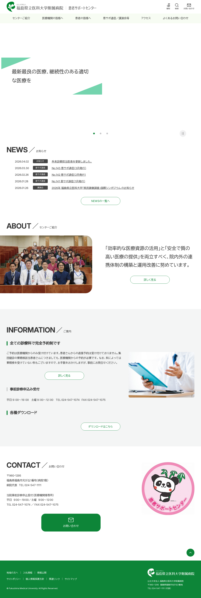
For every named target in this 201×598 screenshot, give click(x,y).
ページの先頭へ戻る (190, 553)
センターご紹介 (21, 18)
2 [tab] (100, 133)
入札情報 (27, 572)
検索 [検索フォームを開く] (177, 8)
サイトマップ (71, 579)
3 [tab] (107, 133)
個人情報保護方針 (35, 579)
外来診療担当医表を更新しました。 (72, 161)
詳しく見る (150, 279)
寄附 (168, 8)
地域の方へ (12, 572)
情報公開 (41, 572)
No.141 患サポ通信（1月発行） (68, 181)
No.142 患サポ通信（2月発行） (69, 174)
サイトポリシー (14, 579)
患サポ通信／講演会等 (116, 18)
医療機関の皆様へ (52, 18)
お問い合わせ (189, 8)
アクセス (146, 18)
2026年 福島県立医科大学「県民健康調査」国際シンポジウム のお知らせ (93, 188)
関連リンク (54, 579)
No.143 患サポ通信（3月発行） (69, 168)
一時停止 (183, 133)
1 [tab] (94, 133)
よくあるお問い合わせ (175, 18)
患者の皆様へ (83, 18)
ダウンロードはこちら (100, 426)
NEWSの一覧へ (100, 201)
